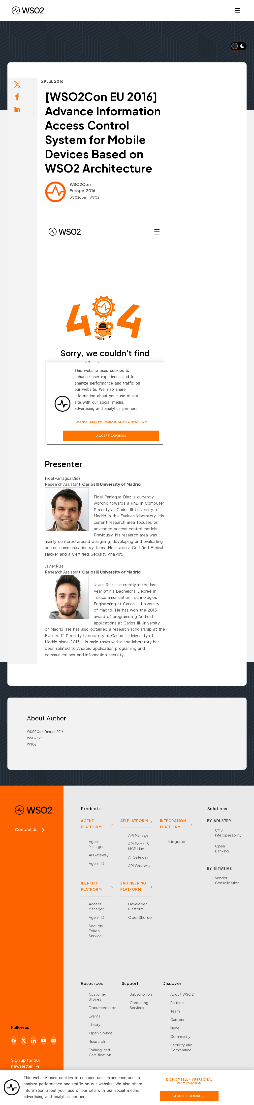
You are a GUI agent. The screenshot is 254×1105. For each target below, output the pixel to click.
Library (94, 1024)
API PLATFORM (134, 820)
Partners (177, 1002)
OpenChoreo (140, 917)
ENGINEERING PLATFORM (133, 886)
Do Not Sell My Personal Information (189, 1081)
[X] (23, 1040)
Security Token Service (96, 931)
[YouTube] (43, 1040)
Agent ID (96, 863)
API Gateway (139, 865)
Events (94, 1016)
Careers (177, 1019)
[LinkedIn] (33, 1040)
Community (180, 1036)
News (175, 1028)
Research (97, 1041)
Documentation (102, 1007)
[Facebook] (13, 1040)
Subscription (141, 994)
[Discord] (53, 1040)
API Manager (139, 835)
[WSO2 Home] (28, 10)
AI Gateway (99, 855)
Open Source (101, 1033)
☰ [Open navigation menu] (237, 10)
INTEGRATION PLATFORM (173, 823)
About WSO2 (182, 994)
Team (175, 1011)
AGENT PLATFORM (91, 823)
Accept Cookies (189, 1096)
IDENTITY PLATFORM (91, 886)
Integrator (177, 841)
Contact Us (29, 829)
